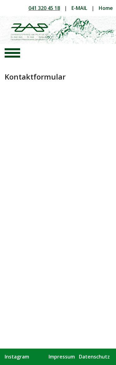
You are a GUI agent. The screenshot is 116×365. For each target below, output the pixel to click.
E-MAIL (79, 8)
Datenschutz (94, 356)
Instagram (17, 356)
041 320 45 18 (44, 8)
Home (106, 8)
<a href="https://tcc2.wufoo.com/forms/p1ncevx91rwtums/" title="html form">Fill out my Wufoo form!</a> (56, 209)
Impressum (62, 356)
